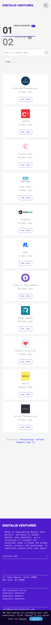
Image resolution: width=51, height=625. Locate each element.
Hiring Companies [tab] (24, 26)
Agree (36, 619)
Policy (23, 619)
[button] (9, 62)
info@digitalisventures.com (18, 609)
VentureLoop (26, 439)
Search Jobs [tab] (23, 38)
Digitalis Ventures (14, 593)
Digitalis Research (14, 599)
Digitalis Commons (13, 596)
